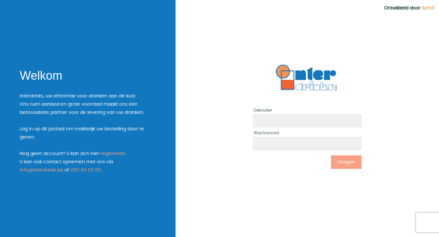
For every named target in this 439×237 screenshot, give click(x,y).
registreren (112, 153)
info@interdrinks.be (41, 170)
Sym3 (428, 8)
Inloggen (346, 162)
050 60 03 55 (85, 170)
